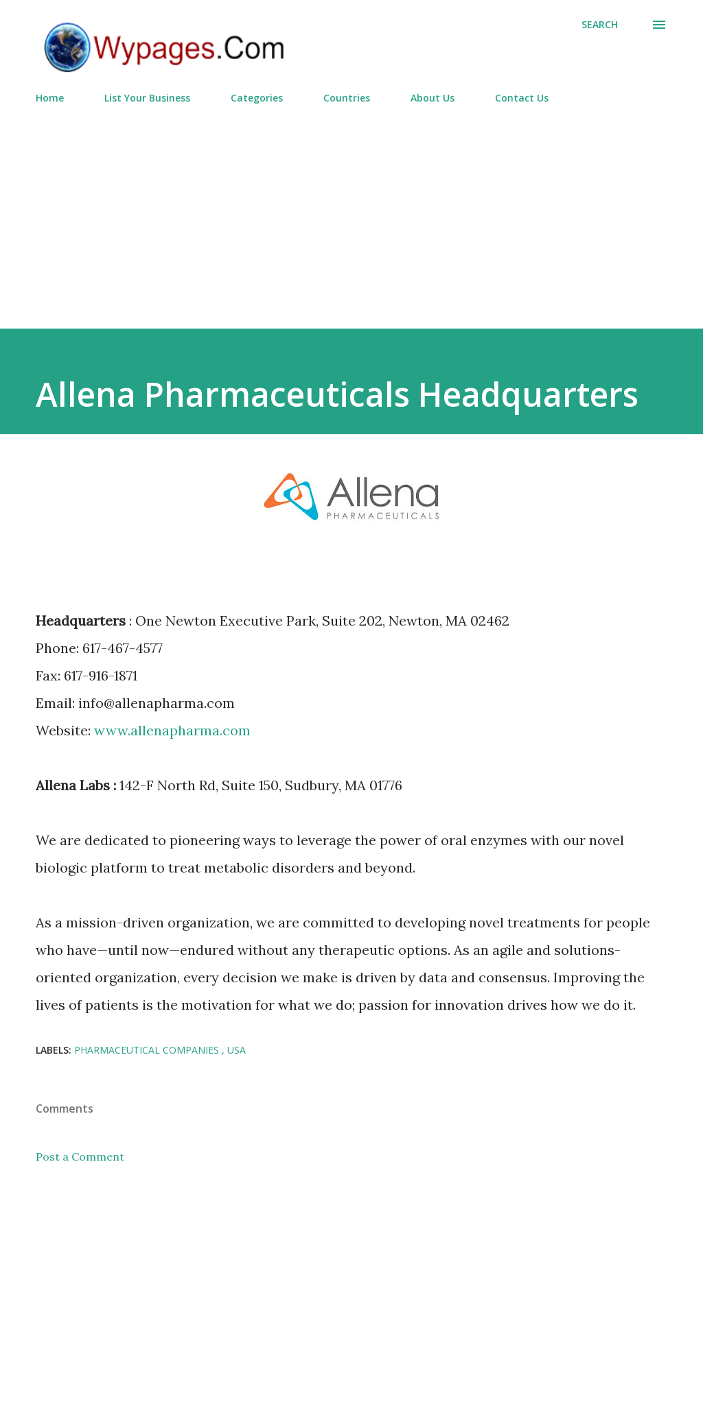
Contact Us (522, 97)
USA (236, 1049)
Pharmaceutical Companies (148, 1049)
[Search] (599, 24)
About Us (432, 97)
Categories (257, 97)
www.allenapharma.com (172, 730)
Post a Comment (80, 1156)
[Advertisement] (351, 211)
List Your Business (147, 97)
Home (50, 97)
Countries (346, 97)
